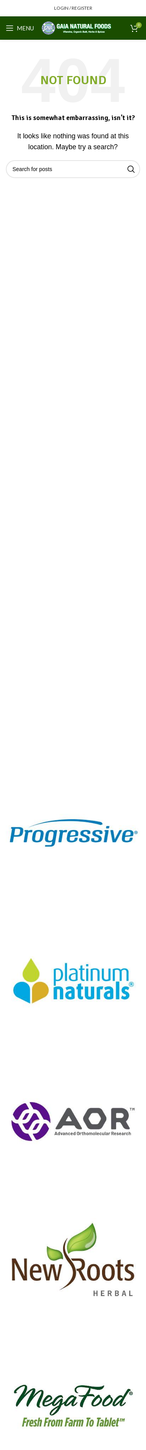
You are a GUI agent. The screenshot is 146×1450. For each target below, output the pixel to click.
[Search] (73, 169)
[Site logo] (76, 27)
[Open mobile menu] (20, 28)
